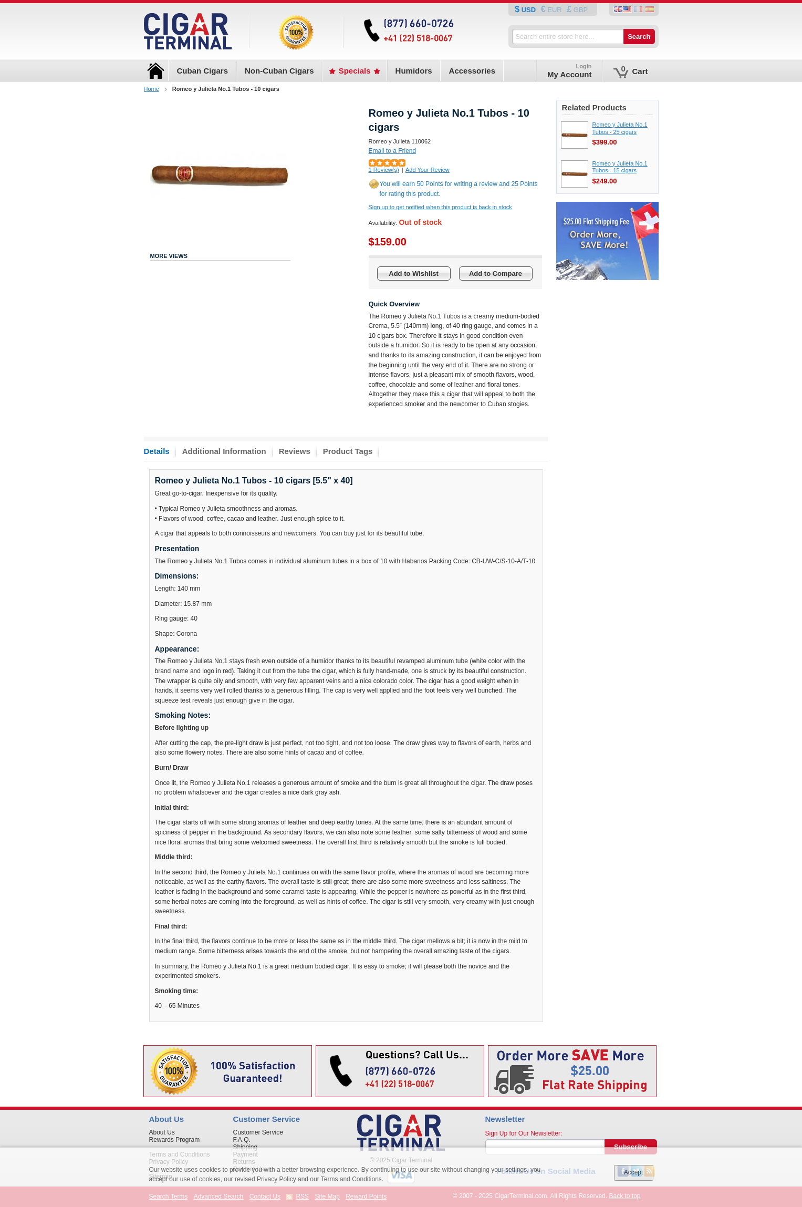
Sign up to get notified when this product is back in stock (440, 207)
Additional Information (224, 451)
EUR (555, 10)
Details (157, 451)
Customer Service (258, 1132)
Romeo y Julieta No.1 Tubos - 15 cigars (620, 167)
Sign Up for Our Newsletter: (524, 1133)
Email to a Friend (392, 150)
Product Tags (348, 451)
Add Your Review (427, 170)
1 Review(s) (384, 170)
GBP (579, 10)
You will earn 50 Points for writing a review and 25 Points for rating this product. (459, 189)
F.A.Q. (242, 1139)
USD (528, 10)
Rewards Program (174, 1139)
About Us (162, 1132)
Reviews (294, 451)
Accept (633, 1172)
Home (151, 89)
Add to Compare (495, 273)
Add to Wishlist (414, 273)
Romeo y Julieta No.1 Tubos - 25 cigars (620, 128)
